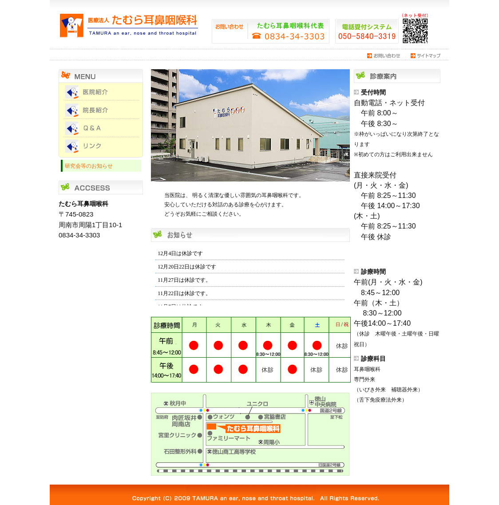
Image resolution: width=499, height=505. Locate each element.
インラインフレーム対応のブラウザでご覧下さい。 (250, 274)
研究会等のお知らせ (89, 166)
